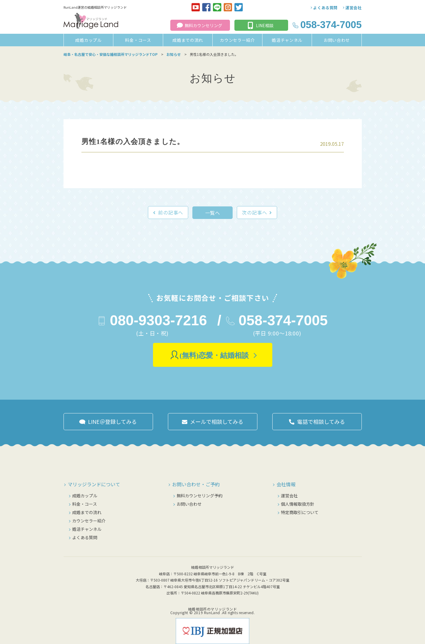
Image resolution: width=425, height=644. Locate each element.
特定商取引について (300, 512)
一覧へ (212, 212)
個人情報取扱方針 (297, 504)
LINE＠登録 (112, 421)
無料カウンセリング (203, 25)
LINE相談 (264, 25)
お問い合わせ (337, 40)
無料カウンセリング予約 (199, 496)
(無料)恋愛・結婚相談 (214, 355)
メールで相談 (216, 421)
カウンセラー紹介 (237, 40)
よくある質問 (325, 7)
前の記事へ (170, 212)
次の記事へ (254, 212)
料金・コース (138, 40)
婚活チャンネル (287, 40)
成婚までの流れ (187, 40)
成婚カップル (88, 40)
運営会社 (353, 7)
